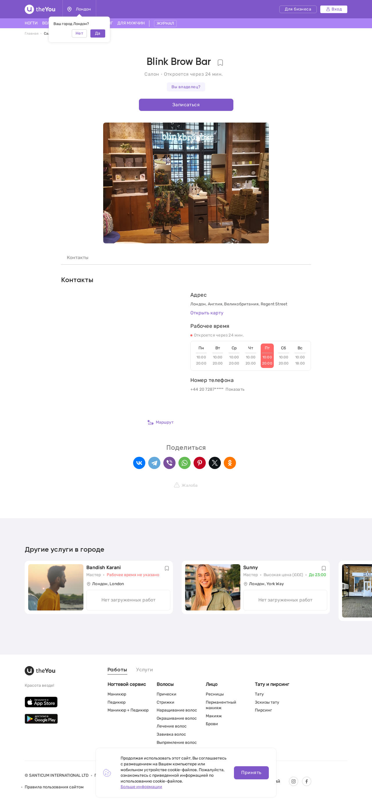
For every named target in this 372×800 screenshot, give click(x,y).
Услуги (144, 669)
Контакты (77, 257)
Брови (212, 723)
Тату (259, 694)
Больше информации (141, 786)
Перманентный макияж (221, 705)
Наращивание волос (177, 710)
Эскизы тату (267, 702)
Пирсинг (263, 710)
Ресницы (215, 694)
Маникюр (117, 694)
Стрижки (165, 702)
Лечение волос (172, 726)
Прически (166, 694)
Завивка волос (171, 734)
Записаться (186, 104)
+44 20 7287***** (206, 389)
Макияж (214, 716)
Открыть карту (206, 313)
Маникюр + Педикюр (128, 710)
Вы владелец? (185, 86)
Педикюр (117, 702)
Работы (117, 669)
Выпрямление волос (177, 742)
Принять (251, 772)
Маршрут (161, 422)
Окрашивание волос (177, 718)
